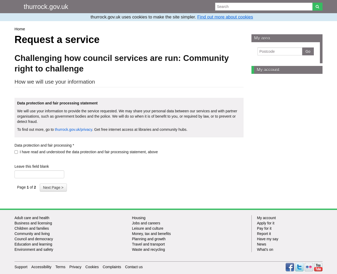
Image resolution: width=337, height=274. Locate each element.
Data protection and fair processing (44, 145)
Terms (60, 267)
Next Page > (53, 187)
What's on (265, 249)
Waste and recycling (148, 249)
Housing (138, 218)
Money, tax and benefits (151, 234)
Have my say (267, 239)
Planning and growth (149, 239)
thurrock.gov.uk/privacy (73, 129)
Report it (264, 234)
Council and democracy (33, 239)
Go (307, 51)
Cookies (92, 267)
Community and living (32, 234)
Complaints (112, 267)
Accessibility (41, 267)
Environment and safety (33, 249)
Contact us (134, 267)
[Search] (317, 7)
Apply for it (265, 223)
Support (20, 267)
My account (268, 69)
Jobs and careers (146, 223)
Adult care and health (31, 218)
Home (19, 29)
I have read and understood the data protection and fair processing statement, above (86, 152)
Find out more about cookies (225, 17)
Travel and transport (148, 244)
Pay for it (264, 228)
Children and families (31, 228)
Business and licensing (33, 223)
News (261, 244)
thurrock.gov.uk (46, 6)
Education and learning (33, 244)
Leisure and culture (147, 228)
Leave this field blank (31, 166)
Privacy (75, 267)
